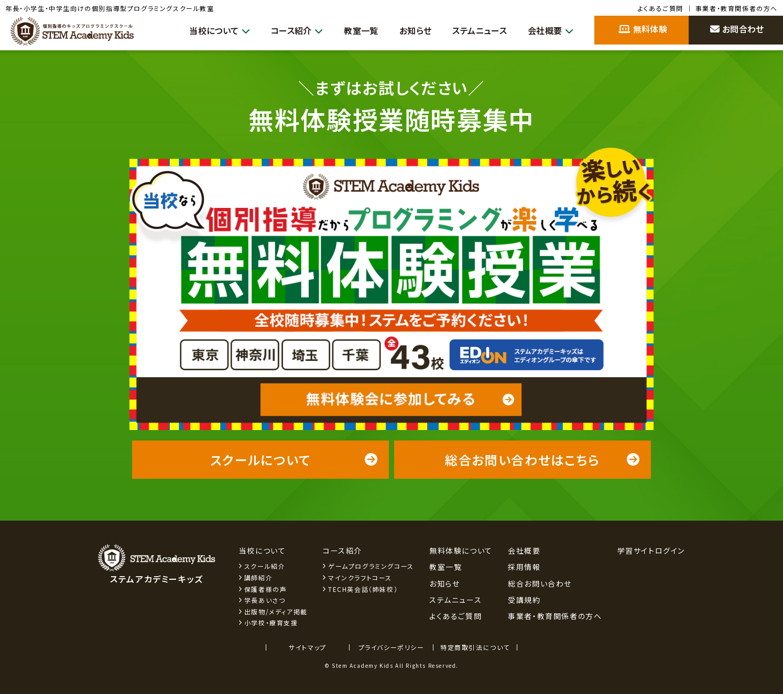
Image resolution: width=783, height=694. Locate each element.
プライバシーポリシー (391, 647)
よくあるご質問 (660, 8)
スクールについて (294, 459)
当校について (200, 30)
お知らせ (406, 30)
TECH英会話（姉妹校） (363, 589)
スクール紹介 (265, 565)
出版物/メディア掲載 (276, 611)
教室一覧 (349, 30)
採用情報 (524, 566)
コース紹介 (282, 30)
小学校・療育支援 (271, 622)
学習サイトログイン (651, 550)
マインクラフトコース (360, 577)
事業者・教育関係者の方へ (736, 8)
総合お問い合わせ (540, 583)
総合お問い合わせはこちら (542, 459)
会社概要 (549, 30)
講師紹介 (258, 577)
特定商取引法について (475, 647)
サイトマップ (308, 647)
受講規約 (524, 599)
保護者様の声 (265, 589)
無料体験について (461, 550)
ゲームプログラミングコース (371, 565)
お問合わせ (737, 29)
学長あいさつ (265, 600)
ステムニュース (474, 30)
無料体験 (642, 29)
